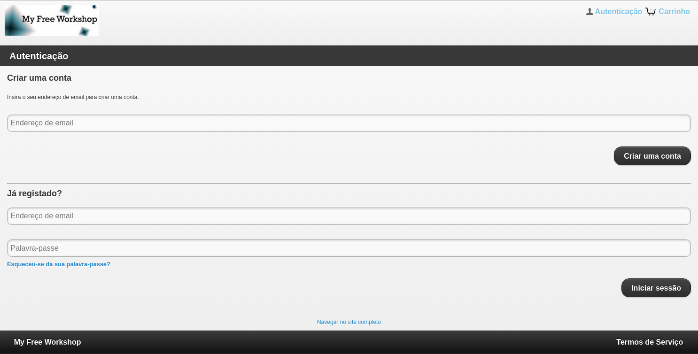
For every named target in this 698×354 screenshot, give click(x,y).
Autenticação (618, 11)
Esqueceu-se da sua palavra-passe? (58, 264)
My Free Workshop (47, 342)
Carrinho (674, 11)
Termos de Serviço (649, 342)
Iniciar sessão (656, 288)
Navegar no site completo (349, 322)
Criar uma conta (652, 156)
